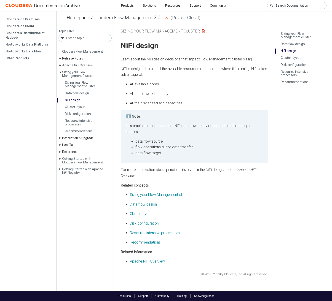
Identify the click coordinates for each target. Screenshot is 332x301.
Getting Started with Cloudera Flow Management (82, 160)
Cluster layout (75, 107)
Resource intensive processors (78, 122)
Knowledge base (204, 296)
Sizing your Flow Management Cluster (77, 73)
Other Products (17, 58)
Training (182, 296)
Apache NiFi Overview (147, 261)
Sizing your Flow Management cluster (80, 84)
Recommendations (79, 131)
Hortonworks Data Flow (23, 51)
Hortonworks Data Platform (26, 44)
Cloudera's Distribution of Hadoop (25, 35)
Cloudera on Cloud (19, 26)
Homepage (78, 17)
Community (218, 5)
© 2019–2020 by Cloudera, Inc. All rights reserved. (234, 274)
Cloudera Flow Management (123, 17)
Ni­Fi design (72, 100)
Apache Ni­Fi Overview (77, 65)
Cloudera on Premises (22, 19)
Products (127, 5)
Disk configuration (78, 114)
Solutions (149, 5)
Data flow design (77, 93)
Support (195, 5)
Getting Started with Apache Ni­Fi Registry (82, 170)
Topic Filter (66, 31)
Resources (172, 5)
